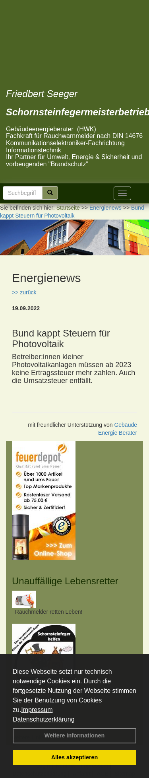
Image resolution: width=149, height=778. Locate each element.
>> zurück (24, 292)
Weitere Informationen (75, 735)
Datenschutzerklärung (44, 719)
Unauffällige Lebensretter (65, 581)
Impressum (36, 709)
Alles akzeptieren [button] (74, 757)
